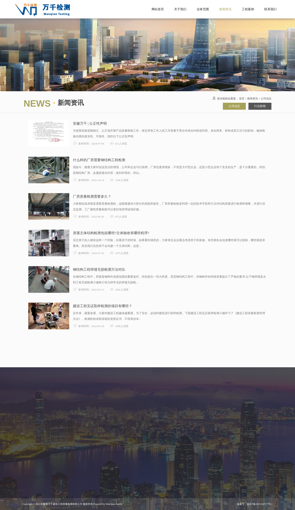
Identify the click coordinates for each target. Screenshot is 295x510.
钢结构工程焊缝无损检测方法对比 (99, 269)
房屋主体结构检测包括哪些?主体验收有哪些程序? (114, 232)
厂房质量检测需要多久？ (92, 196)
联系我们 (270, 9)
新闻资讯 (252, 98)
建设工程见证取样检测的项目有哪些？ (102, 305)
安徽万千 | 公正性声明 (90, 123)
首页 (241, 98)
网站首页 (158, 9)
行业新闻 (259, 106)
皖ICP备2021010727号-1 (259, 504)
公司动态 (265, 98)
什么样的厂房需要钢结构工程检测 (99, 159)
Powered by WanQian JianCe (107, 504)
